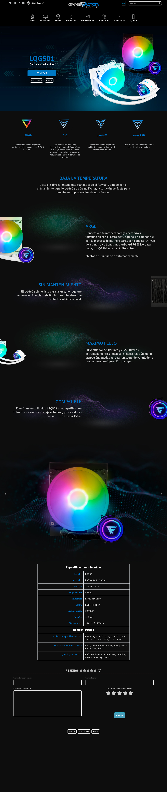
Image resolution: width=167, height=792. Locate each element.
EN (123, 3)
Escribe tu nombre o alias (22, 678)
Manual (49, 81)
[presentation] (119, 703)
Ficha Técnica (36, 81)
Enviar (119, 715)
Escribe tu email (91, 678)
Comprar (41, 73)
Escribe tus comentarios (22, 688)
